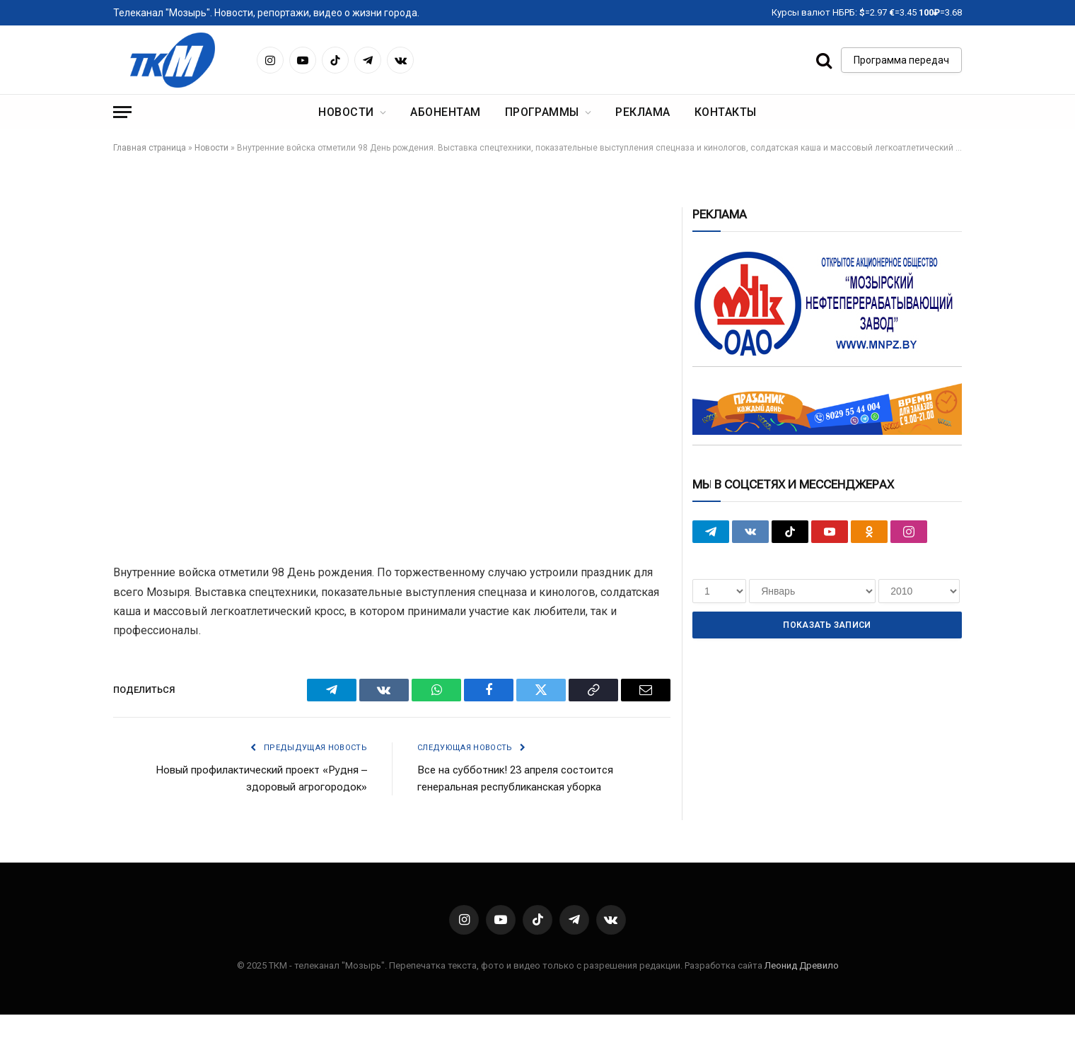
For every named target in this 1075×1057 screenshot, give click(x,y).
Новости (345, 112)
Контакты (726, 112)
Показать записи (827, 625)
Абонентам (445, 112)
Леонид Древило (802, 965)
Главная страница (149, 148)
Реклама (642, 112)
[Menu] (122, 112)
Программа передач (901, 60)
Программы (542, 112)
